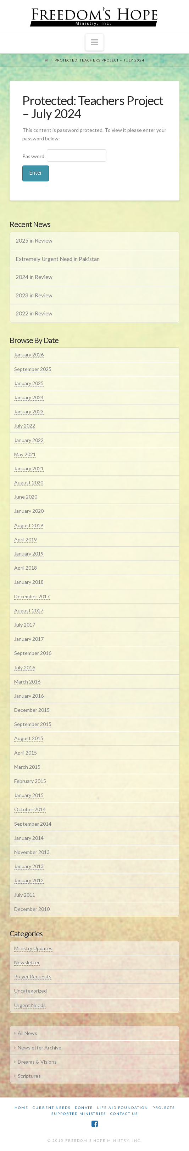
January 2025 (29, 383)
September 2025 (32, 369)
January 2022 (29, 440)
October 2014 (30, 809)
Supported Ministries (78, 1113)
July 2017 (24, 625)
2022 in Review (34, 313)
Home (21, 1107)
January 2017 (29, 639)
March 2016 (27, 682)
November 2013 (32, 852)
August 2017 (28, 611)
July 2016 (24, 667)
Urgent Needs (30, 1005)
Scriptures (29, 1076)
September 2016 (32, 653)
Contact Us (124, 1113)
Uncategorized (30, 991)
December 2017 (32, 596)
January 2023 (29, 411)
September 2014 (32, 824)
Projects (163, 1107)
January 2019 (29, 554)
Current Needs (52, 1107)
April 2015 (25, 753)
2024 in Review (34, 277)
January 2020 (29, 511)
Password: (64, 155)
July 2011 (24, 895)
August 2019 (28, 525)
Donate (84, 1107)
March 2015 (27, 767)
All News (27, 1033)
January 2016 (29, 696)
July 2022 (24, 426)
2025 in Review (34, 240)
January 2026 (29, 354)
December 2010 (32, 909)
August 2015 (28, 738)
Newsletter (27, 962)
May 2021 (25, 454)
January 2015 (29, 795)
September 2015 (32, 724)
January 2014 (29, 838)
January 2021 (29, 468)
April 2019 (25, 539)
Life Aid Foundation (122, 1107)
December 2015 (32, 710)
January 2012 (29, 880)
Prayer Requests (32, 976)
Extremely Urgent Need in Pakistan (58, 259)
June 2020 (25, 497)
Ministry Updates (33, 948)
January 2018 (29, 582)
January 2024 (29, 397)
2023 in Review (34, 295)
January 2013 (29, 866)
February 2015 (30, 781)
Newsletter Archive (39, 1048)
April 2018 (25, 568)
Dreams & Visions (37, 1062)
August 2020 (28, 482)
